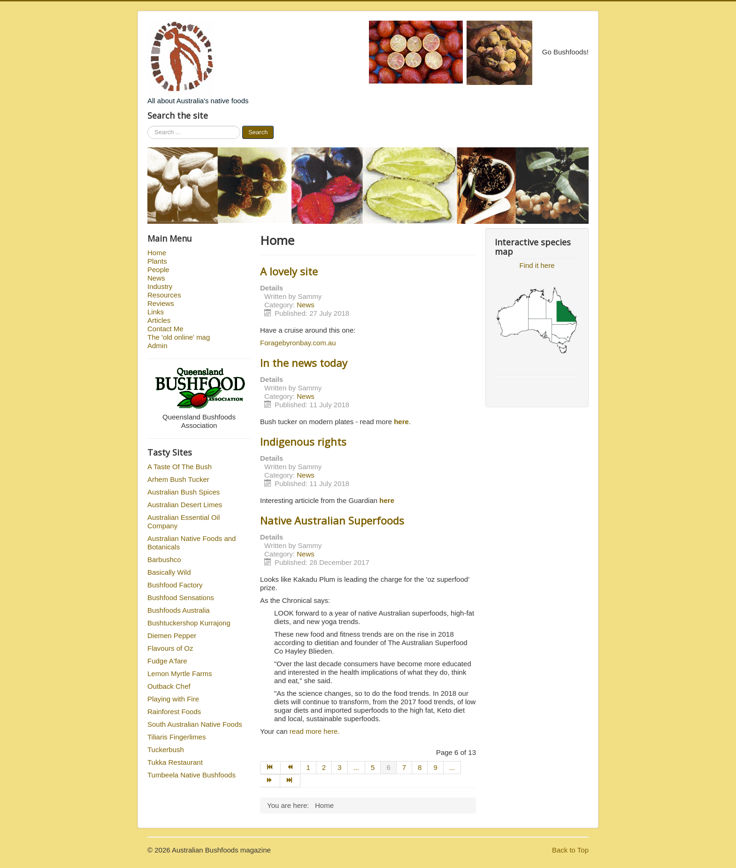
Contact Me (165, 329)
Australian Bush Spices (183, 492)
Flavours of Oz (170, 648)
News (156, 278)
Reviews (160, 303)
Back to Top (570, 850)
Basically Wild (169, 572)
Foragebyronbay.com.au (298, 343)
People (158, 270)
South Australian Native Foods (194, 724)
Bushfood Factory (175, 585)
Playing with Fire (173, 699)
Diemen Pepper (171, 636)
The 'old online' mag (178, 337)
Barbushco (164, 559)
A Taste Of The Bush (179, 467)
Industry (159, 286)
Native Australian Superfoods (332, 520)
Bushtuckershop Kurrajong (188, 623)
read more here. (316, 731)
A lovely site (289, 271)
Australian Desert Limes (184, 505)
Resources (164, 295)
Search (258, 132)
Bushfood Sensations (180, 598)
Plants (157, 261)
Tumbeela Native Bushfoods (191, 775)
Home (156, 253)
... (356, 767)
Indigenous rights (303, 441)
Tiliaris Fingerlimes (176, 737)
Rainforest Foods (174, 712)
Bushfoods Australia (178, 610)
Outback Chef (169, 686)
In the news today (303, 363)
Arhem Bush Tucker (178, 479)
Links (155, 312)
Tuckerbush (165, 750)
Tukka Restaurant (175, 762)
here (386, 500)
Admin (157, 346)
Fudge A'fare (167, 661)
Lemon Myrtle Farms (179, 674)
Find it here (536, 265)
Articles (158, 320)
